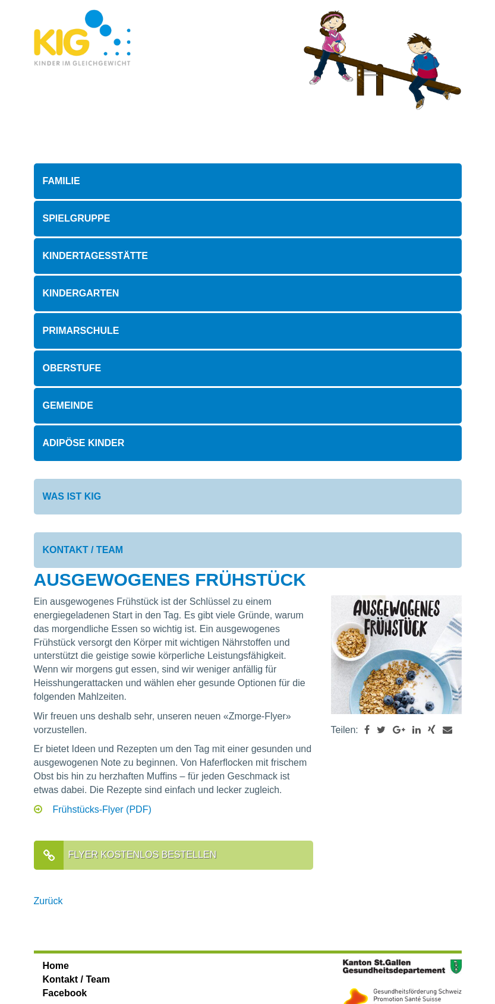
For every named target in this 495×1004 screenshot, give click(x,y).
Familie (61, 181)
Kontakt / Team (83, 550)
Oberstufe (72, 368)
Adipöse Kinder (84, 443)
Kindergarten (81, 293)
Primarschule (81, 331)
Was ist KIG (72, 496)
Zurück (48, 901)
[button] (367, 730)
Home (56, 966)
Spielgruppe (77, 218)
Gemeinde (68, 405)
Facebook (65, 993)
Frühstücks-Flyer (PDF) (102, 809)
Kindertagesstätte (95, 256)
